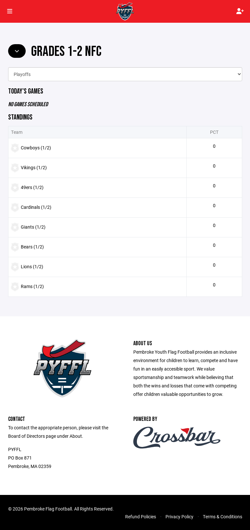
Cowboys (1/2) (36, 148)
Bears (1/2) (32, 247)
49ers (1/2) (32, 187)
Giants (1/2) (33, 227)
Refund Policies (140, 516)
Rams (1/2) (32, 286)
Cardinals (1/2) (36, 207)
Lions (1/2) (32, 266)
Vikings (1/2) (34, 167)
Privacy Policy (179, 516)
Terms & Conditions (222, 516)
